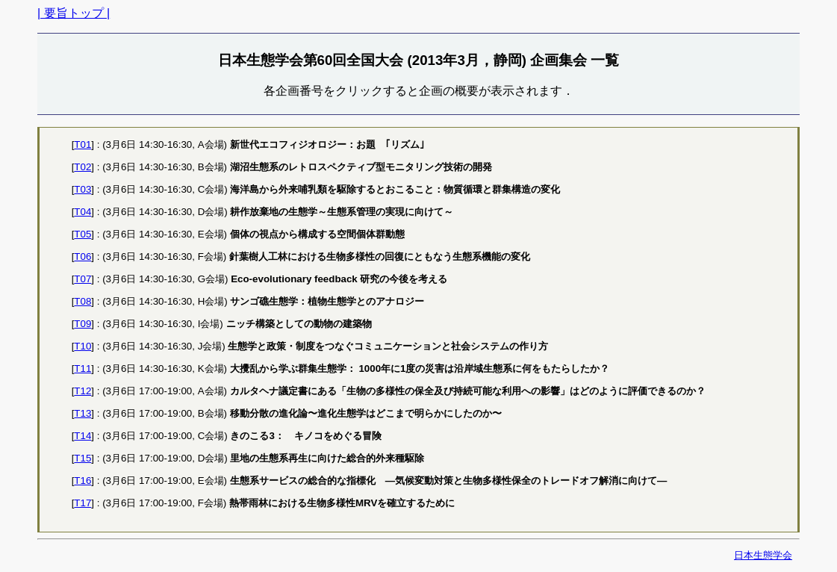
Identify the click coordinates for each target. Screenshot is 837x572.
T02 (82, 166)
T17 (82, 503)
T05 (82, 234)
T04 (82, 211)
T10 (82, 346)
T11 (82, 368)
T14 (82, 435)
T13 (82, 413)
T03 (82, 189)
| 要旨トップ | (73, 13)
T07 (82, 279)
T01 (82, 144)
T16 (82, 480)
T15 (82, 458)
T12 (82, 391)
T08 (82, 301)
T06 (82, 256)
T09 (82, 323)
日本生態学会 (763, 555)
